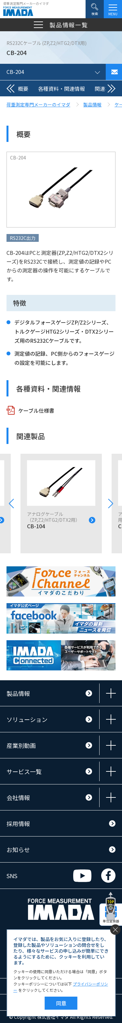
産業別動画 (21, 745)
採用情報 (18, 823)
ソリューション (27, 719)
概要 (23, 88)
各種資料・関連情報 (61, 88)
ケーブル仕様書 (36, 410)
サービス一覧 (24, 771)
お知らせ (18, 849)
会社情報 (18, 797)
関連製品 (105, 88)
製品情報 (18, 693)
